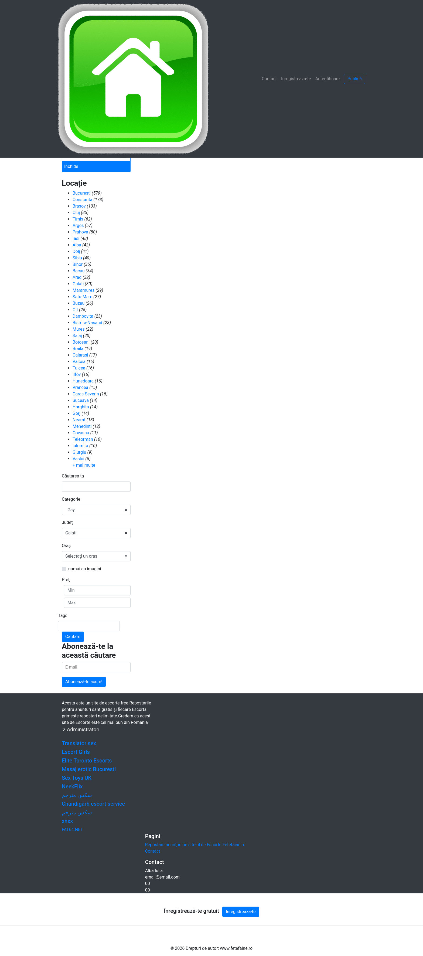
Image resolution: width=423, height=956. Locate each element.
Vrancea (80, 387)
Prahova (80, 232)
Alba (77, 245)
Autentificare (327, 78)
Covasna (81, 432)
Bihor (78, 264)
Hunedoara (83, 381)
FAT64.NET (72, 829)
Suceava (81, 400)
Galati (78, 283)
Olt (75, 309)
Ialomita (80, 445)
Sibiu (77, 257)
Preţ (66, 579)
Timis (78, 219)
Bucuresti (82, 193)
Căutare (72, 636)
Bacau (79, 270)
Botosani (81, 342)
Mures (79, 329)
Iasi (76, 238)
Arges (78, 225)
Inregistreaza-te (296, 78)
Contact (269, 78)
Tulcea (79, 368)
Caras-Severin (86, 393)
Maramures (83, 290)
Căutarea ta (73, 476)
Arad (77, 277)
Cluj (76, 212)
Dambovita (83, 316)
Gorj (76, 413)
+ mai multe (84, 465)
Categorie (71, 499)
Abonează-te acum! (83, 681)
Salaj (77, 335)
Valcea (79, 361)
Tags (62, 615)
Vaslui (78, 458)
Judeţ (67, 522)
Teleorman (83, 439)
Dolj (76, 251)
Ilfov (77, 374)
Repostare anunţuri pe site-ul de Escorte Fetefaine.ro (195, 844)
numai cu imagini (84, 568)
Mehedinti (82, 426)
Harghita (81, 406)
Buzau (78, 303)
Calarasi (80, 355)
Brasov (79, 206)
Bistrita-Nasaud (87, 322)
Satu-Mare (82, 296)
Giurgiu (79, 452)
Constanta (82, 199)
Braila (78, 348)
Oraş (66, 545)
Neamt (79, 419)
